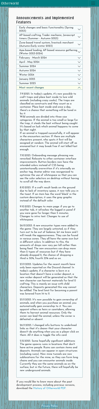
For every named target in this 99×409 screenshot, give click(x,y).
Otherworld (10, 3)
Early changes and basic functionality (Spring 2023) (46, 29)
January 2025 (27, 79)
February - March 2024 (33, 58)
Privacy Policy (49, 406)
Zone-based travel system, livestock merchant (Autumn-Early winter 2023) (46, 44)
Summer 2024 (27, 66)
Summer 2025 (27, 83)
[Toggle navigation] (93, 3)
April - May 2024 (29, 62)
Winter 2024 (26, 75)
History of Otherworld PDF (49, 388)
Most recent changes (31, 87)
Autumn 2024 (27, 70)
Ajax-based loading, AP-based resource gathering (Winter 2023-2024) (48, 52)
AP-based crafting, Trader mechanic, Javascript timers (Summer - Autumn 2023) (47, 37)
